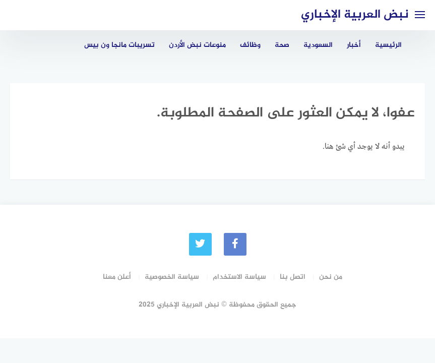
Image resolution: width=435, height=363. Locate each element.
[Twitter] (200, 244)
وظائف (250, 45)
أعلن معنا (117, 277)
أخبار (354, 45)
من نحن (330, 277)
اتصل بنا (292, 277)
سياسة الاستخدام (239, 277)
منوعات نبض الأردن (197, 45)
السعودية (318, 45)
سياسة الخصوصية (172, 277)
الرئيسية (388, 45)
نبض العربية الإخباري (355, 15)
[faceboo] (235, 244)
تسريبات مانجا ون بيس (119, 45)
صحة (282, 45)
